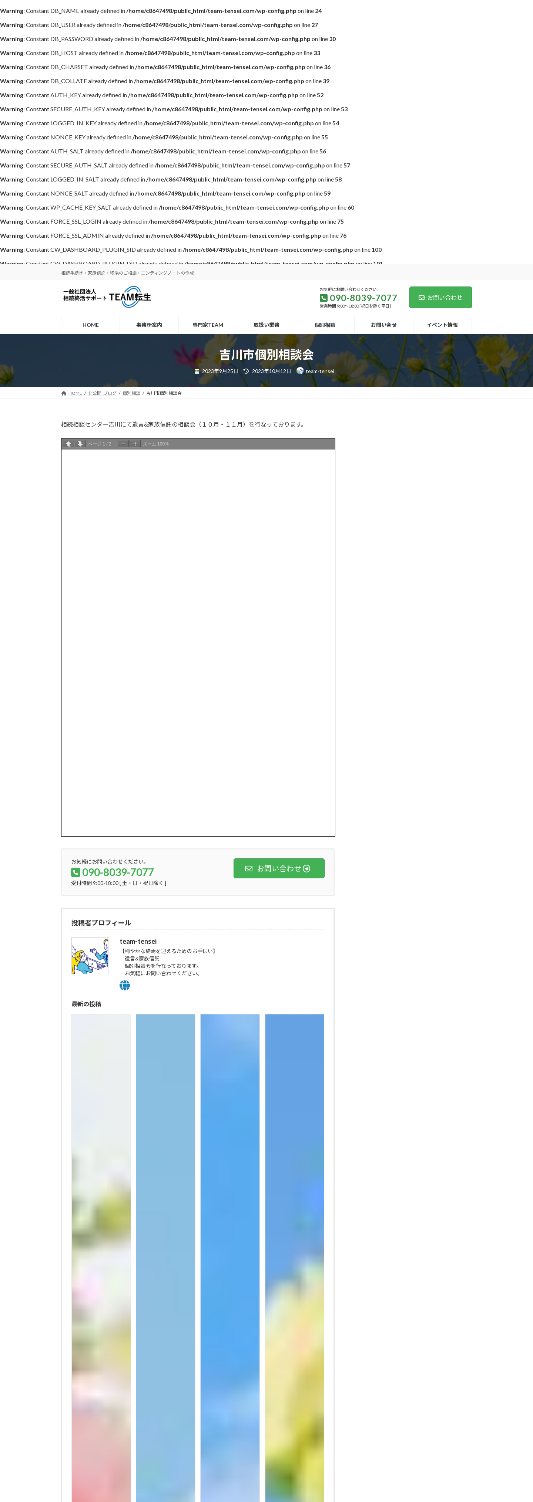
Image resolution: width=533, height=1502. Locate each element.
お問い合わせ (441, 297)
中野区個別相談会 (424, 484)
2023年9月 (375, 674)
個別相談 (373, 619)
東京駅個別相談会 (424, 447)
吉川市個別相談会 (424, 559)
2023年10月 (377, 659)
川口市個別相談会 (424, 521)
